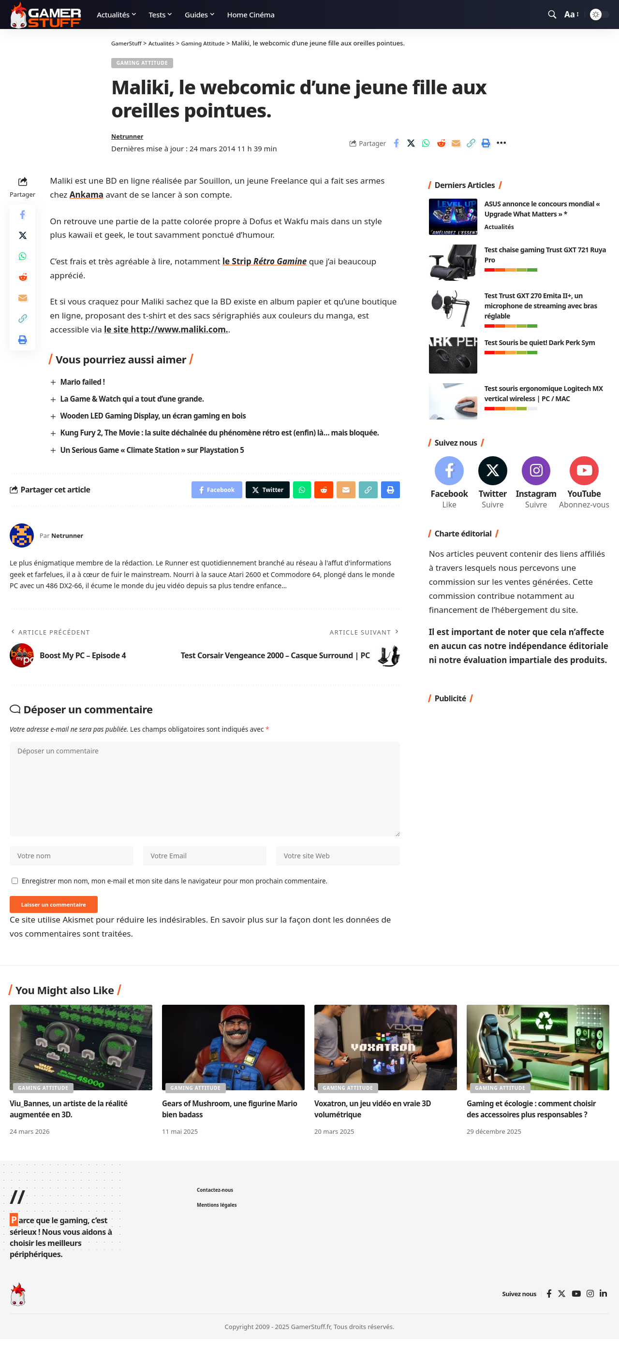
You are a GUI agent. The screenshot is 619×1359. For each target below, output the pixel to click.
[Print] (486, 147)
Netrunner (130, 140)
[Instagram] (536, 483)
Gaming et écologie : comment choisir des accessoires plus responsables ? (535, 1129)
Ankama (86, 199)
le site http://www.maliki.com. (166, 334)
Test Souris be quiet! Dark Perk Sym (540, 340)
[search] (552, 14)
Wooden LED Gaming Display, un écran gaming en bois (159, 421)
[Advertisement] (519, 808)
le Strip (264, 266)
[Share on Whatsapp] (426, 147)
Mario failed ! (84, 386)
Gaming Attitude (146, 64)
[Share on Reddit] (441, 147)
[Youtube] (584, 483)
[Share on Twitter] (411, 147)
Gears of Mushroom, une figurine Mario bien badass (222, 1129)
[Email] (456, 147)
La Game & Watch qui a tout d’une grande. (137, 403)
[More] (501, 147)
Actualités (500, 225)
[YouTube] (576, 1314)
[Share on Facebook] (396, 147)
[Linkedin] (603, 1314)
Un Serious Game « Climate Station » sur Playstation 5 (158, 454)
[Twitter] (492, 483)
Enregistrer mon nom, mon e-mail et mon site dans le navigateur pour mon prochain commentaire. (174, 898)
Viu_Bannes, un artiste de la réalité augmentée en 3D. (72, 1129)
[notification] (538, 14)
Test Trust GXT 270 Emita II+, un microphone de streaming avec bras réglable (541, 303)
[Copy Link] (471, 147)
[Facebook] (449, 483)
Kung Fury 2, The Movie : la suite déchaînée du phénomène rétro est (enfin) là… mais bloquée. (229, 438)
